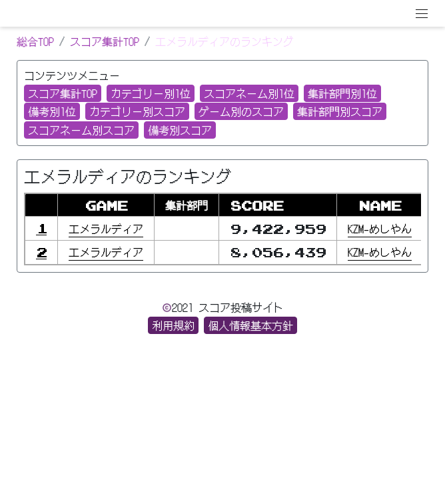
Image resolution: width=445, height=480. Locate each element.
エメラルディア (106, 229)
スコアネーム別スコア (81, 130)
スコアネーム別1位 (249, 93)
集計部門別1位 (342, 93)
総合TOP (35, 41)
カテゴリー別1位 (151, 93)
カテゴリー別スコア (137, 111)
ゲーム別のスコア (241, 111)
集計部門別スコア (339, 111)
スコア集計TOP (104, 41)
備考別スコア (180, 130)
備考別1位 (52, 111)
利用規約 (173, 325)
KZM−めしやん (380, 229)
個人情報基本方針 (250, 325)
